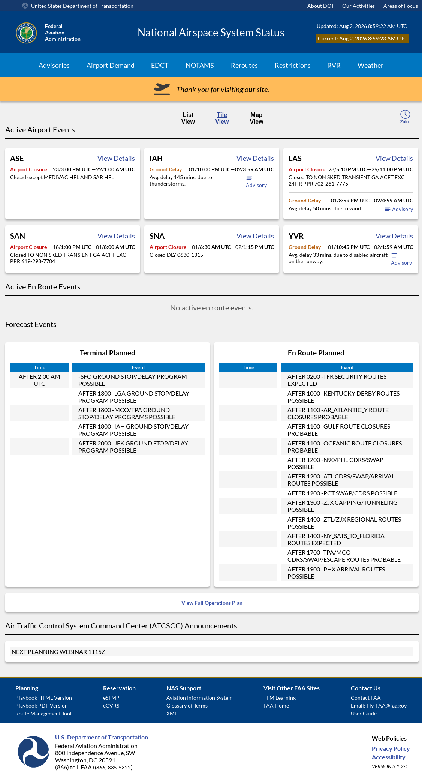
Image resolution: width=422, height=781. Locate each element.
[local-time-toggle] (405, 118)
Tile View (222, 118)
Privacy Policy (391, 748)
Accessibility (389, 756)
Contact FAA (366, 697)
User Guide (364, 713)
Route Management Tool (43, 713)
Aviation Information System (199, 697)
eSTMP (111, 697)
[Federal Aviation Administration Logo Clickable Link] (72, 32)
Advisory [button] (398, 209)
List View (188, 118)
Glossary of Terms (187, 705)
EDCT (160, 65)
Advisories (54, 65)
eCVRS (111, 705)
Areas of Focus (400, 6)
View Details (116, 158)
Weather (370, 65)
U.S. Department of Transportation (101, 737)
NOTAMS (200, 65)
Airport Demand (111, 65)
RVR (334, 65)
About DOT (320, 6)
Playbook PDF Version (41, 705)
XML (171, 713)
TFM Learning (279, 697)
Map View (256, 118)
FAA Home (276, 705)
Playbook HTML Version (43, 697)
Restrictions (293, 65)
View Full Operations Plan (211, 603)
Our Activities (358, 6)
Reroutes (244, 65)
